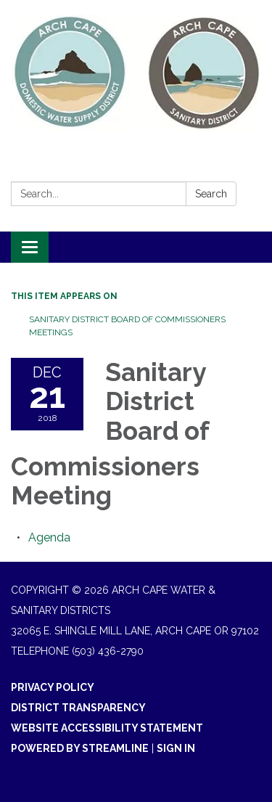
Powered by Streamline (80, 748)
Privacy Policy (52, 687)
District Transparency (78, 707)
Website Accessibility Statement (107, 728)
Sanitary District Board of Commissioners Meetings (127, 325)
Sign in (176, 748)
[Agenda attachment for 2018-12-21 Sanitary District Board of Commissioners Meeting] (49, 537)
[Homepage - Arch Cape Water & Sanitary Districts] (136, 73)
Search (211, 194)
